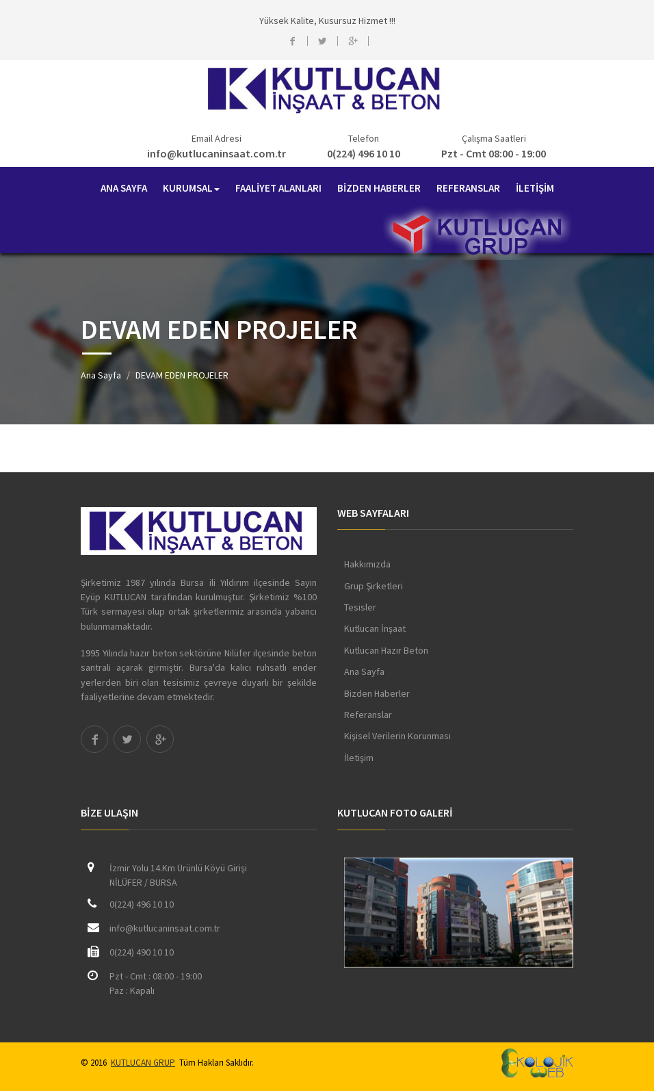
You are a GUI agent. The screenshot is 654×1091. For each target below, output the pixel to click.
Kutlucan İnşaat (375, 628)
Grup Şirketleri (373, 586)
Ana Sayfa (101, 375)
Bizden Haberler (377, 693)
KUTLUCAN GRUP (143, 1062)
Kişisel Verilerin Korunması (397, 736)
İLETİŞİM (535, 187)
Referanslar (368, 714)
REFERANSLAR (468, 187)
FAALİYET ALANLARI (278, 187)
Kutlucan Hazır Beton (386, 650)
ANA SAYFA (124, 187)
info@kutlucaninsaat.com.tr (216, 153)
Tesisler (360, 607)
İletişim (359, 758)
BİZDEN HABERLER (379, 187)
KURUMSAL (191, 187)
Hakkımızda (367, 564)
